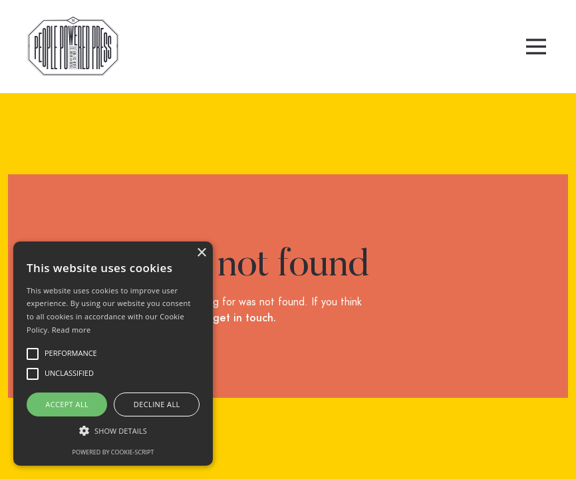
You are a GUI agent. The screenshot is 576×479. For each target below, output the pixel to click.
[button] (536, 46)
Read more (71, 330)
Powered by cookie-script (113, 452)
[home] (73, 46)
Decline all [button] (157, 404)
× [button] (201, 253)
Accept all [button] (66, 404)
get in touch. (244, 318)
